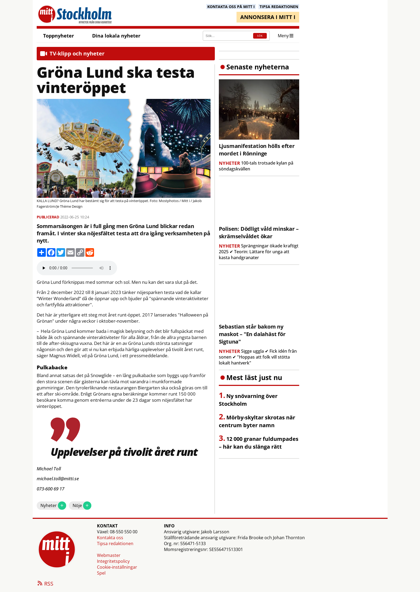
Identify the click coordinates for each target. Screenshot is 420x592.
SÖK (260, 36)
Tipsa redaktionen (115, 543)
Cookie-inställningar (117, 567)
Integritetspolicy (113, 561)
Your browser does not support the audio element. (77, 268)
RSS (45, 584)
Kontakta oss (110, 538)
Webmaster (109, 555)
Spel (101, 573)
